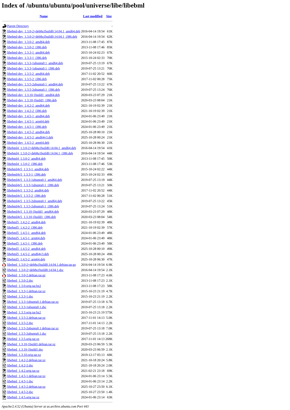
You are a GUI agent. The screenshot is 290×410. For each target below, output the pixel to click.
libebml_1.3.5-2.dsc (20, 323)
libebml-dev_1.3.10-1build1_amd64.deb (33, 95)
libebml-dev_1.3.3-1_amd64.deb (28, 52)
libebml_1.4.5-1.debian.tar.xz (26, 376)
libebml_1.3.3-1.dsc (20, 296)
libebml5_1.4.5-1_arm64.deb (26, 238)
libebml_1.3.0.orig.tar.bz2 (24, 286)
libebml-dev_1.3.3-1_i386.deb (27, 58)
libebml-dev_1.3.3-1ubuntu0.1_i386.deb (33, 68)
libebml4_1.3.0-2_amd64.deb (26, 158)
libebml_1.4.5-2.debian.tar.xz (26, 386)
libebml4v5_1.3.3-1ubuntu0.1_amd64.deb (34, 180)
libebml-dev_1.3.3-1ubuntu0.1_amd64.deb (35, 63)
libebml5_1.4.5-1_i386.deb (25, 243)
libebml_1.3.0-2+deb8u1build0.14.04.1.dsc (35, 270)
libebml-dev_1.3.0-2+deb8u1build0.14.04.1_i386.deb (42, 36)
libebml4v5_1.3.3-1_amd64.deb (28, 169)
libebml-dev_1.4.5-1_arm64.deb (28, 121)
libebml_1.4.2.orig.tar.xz (23, 370)
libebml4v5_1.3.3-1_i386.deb (26, 174)
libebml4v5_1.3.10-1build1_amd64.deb (33, 211)
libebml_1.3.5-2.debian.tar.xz (26, 317)
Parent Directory (18, 26)
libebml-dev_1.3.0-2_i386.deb (27, 47)
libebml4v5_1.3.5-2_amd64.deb (28, 190)
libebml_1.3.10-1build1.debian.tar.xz (31, 344)
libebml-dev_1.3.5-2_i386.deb (27, 79)
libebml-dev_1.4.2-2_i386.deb (27, 111)
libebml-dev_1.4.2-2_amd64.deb (28, 105)
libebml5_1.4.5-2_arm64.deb (26, 259)
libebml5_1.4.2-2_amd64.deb (26, 222)
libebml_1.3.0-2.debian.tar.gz (26, 275)
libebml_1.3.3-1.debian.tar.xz (26, 291)
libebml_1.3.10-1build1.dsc (25, 349)
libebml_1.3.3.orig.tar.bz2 (24, 312)
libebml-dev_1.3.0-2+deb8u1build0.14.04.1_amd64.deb (43, 31)
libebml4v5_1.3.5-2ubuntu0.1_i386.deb (33, 206)
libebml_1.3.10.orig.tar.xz (24, 355)
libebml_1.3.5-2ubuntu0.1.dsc (26, 333)
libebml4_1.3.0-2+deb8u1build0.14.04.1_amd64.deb (41, 148)
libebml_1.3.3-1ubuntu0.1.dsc (26, 307)
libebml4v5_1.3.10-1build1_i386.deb (31, 217)
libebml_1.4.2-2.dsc (20, 365)
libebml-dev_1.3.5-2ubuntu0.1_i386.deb (33, 89)
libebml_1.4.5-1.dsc (20, 381)
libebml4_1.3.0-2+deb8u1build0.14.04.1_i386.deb (40, 153)
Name (44, 16)
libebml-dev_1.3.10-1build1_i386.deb (32, 100)
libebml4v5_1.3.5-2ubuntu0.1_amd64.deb (34, 201)
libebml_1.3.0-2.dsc (20, 280)
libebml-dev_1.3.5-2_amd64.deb (28, 73)
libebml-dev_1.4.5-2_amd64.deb (28, 132)
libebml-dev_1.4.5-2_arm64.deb (28, 142)
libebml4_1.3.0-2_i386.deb (25, 164)
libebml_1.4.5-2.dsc (20, 392)
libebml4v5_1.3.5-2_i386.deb (26, 195)
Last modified (93, 16)
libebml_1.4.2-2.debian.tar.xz (26, 360)
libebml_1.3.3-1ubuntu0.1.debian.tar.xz (33, 302)
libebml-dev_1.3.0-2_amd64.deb (28, 42)
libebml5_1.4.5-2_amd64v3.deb (28, 254)
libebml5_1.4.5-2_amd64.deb (26, 248)
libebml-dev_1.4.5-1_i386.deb (27, 127)
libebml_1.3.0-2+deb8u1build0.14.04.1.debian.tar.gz (41, 264)
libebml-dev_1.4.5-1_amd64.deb (28, 116)
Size (109, 16)
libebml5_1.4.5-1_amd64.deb (26, 233)
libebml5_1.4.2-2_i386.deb (25, 227)
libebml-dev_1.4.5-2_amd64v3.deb (30, 137)
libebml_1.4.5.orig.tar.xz (23, 397)
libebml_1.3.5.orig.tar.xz (23, 339)
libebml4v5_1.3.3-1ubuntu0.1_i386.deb (33, 185)
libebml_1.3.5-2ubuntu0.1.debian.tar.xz (33, 328)
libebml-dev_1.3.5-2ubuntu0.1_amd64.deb (35, 84)
